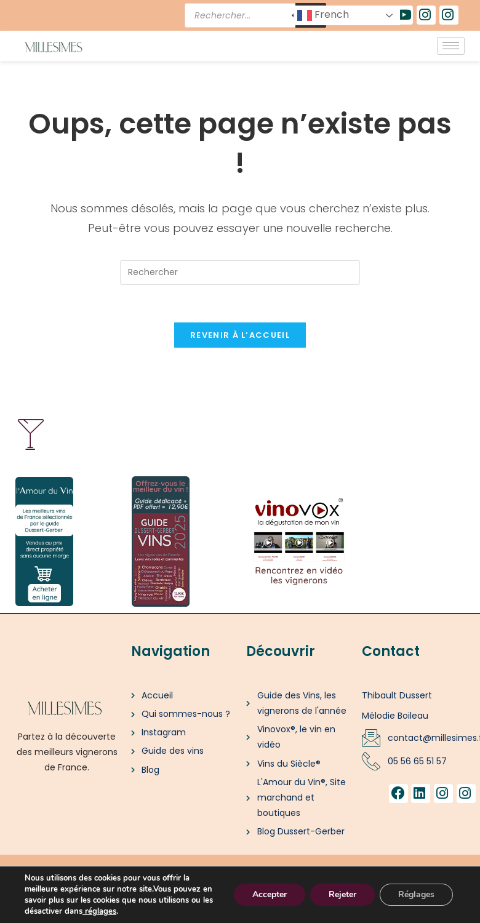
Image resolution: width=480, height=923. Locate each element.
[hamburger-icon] (451, 46)
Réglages (416, 894)
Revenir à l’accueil (240, 335)
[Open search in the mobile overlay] (255, 15)
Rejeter (342, 894)
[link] (83, 911)
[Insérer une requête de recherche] (240, 272)
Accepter (269, 894)
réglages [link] (100, 911)
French (323, 15)
